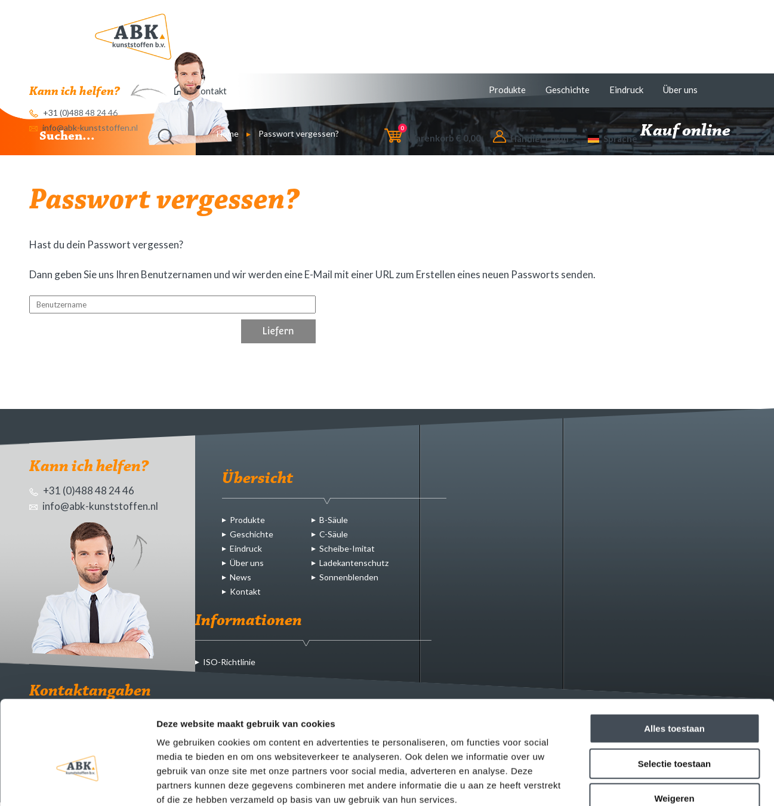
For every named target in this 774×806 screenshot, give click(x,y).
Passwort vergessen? (298, 133)
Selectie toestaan (674, 695)
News (240, 577)
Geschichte (567, 89)
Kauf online (692, 131)
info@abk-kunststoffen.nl (93, 506)
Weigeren (674, 730)
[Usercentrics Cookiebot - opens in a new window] (77, 783)
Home (228, 133)
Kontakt (245, 591)
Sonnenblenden (348, 577)
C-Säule (333, 534)
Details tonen (644, 782)
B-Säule (333, 520)
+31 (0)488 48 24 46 (81, 490)
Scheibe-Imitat (347, 548)
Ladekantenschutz (353, 563)
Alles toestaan (674, 660)
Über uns (680, 89)
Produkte (507, 89)
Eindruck (626, 89)
